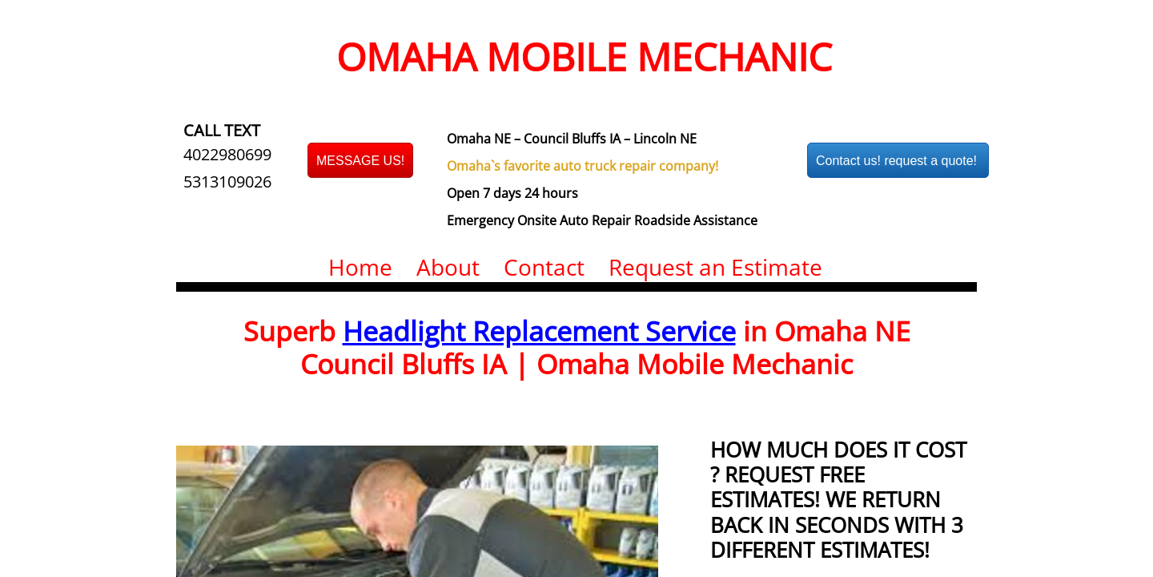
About (448, 267)
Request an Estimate (715, 267)
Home (360, 267)
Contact (544, 267)
